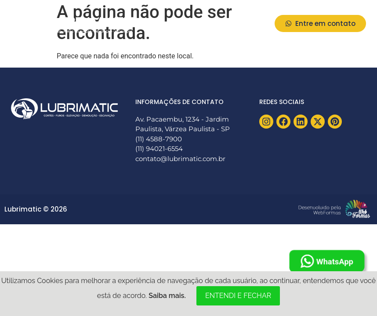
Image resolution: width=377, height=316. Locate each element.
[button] (256, 23)
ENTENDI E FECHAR (238, 295)
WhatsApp (327, 261)
